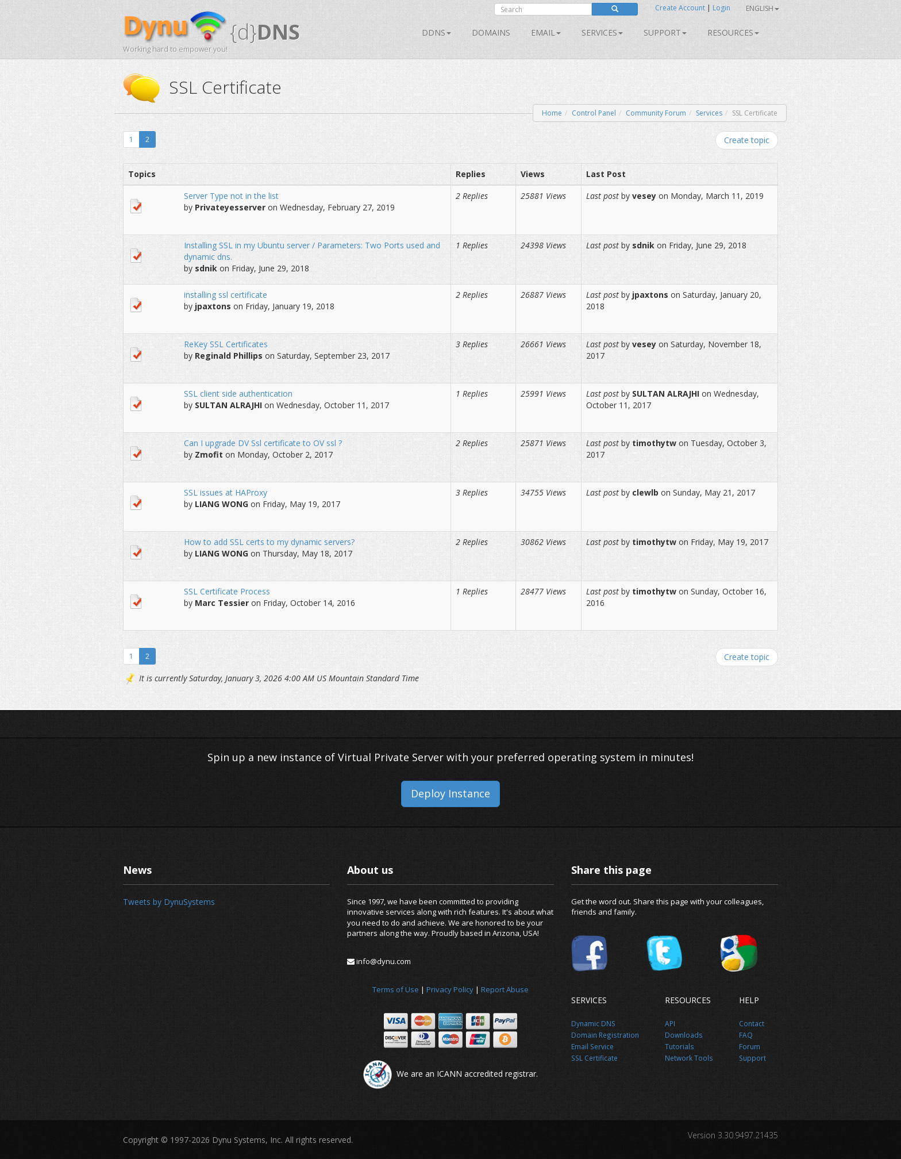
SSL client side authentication (238, 393)
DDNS (436, 32)
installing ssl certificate (225, 294)
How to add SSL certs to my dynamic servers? (269, 541)
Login (721, 8)
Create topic (746, 140)
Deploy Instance (450, 793)
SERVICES (602, 32)
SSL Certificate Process (227, 591)
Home (552, 113)
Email (546, 32)
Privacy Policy (449, 989)
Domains (491, 32)
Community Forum (656, 113)
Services (709, 113)
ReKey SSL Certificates (226, 344)
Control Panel (594, 113)
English (762, 8)
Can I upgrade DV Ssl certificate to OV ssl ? (263, 442)
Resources (733, 32)
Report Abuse (505, 989)
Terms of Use (395, 989)
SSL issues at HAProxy (225, 492)
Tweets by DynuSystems (169, 901)
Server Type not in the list (231, 195)
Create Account (680, 8)
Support (665, 32)
